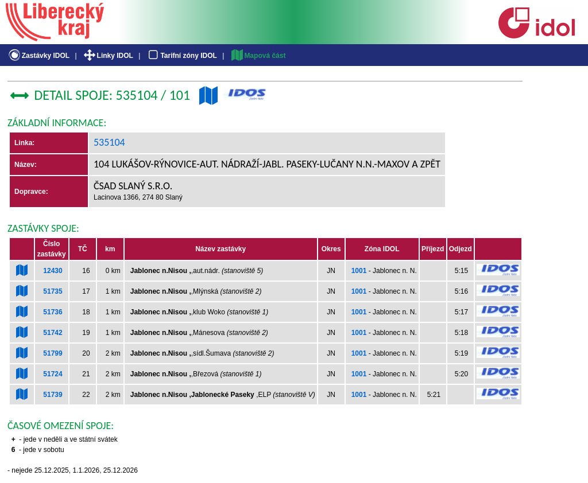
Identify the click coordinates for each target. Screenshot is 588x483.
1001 (359, 271)
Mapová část (258, 56)
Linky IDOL (107, 56)
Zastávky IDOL (38, 56)
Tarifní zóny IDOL (181, 56)
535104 (109, 142)
